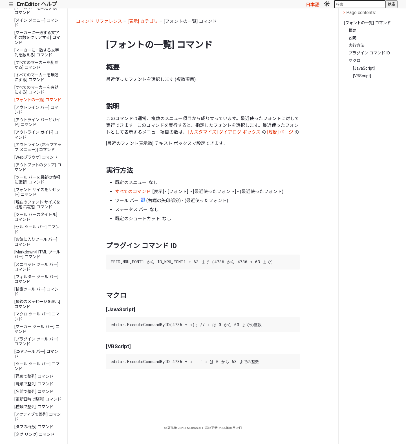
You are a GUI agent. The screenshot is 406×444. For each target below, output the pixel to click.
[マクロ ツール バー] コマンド (36, 316)
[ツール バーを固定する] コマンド (35, 10)
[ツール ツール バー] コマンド (36, 366)
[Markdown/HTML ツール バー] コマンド (37, 254)
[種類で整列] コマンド (33, 407)
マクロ (354, 60)
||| (11, 4)
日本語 (312, 4)
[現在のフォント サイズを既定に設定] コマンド (37, 204)
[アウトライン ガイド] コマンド (36, 135)
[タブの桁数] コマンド (33, 427)
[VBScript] (362, 76)
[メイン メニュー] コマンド (36, 23)
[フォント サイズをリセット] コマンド (37, 192)
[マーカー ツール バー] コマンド (36, 329)
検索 (391, 4)
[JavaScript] (364, 68)
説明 (352, 38)
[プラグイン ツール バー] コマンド (36, 341)
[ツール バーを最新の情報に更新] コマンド (37, 180)
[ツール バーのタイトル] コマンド (35, 217)
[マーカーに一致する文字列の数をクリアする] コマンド (37, 37)
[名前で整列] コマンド (33, 391)
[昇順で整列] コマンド (33, 376)
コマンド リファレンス (99, 21)
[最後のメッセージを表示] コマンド (37, 304)
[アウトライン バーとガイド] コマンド (37, 122)
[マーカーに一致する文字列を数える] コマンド (36, 53)
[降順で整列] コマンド (33, 384)
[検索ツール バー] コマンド (36, 292)
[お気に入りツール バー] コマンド (35, 242)
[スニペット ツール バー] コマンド (36, 267)
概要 (352, 30)
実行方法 (356, 45)
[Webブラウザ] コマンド (36, 157)
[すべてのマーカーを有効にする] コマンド (36, 90)
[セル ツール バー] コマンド (36, 229)
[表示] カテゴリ (143, 21)
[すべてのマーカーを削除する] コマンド (36, 65)
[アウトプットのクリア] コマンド (37, 167)
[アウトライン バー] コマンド (36, 110)
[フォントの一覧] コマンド (37, 100)
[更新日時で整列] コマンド (37, 399)
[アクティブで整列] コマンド (37, 417)
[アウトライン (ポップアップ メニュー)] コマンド (37, 147)
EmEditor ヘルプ (37, 4)
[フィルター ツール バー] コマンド (36, 279)
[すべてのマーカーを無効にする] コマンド (36, 77)
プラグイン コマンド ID (369, 53)
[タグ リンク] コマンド (34, 434)
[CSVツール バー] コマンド (36, 354)
